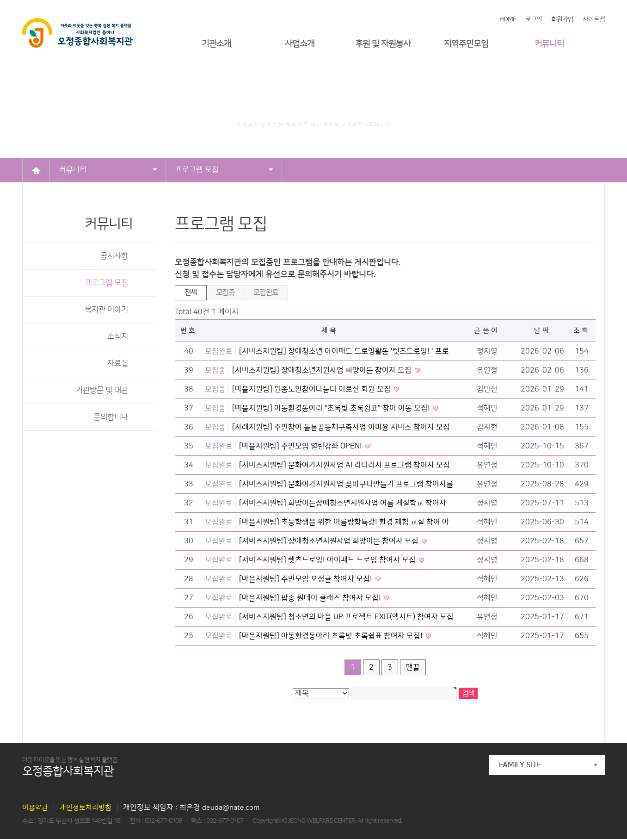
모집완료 (265, 292)
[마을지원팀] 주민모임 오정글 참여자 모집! (306, 579)
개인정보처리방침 (85, 807)
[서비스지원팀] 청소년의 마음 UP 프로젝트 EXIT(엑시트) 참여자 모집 (346, 617)
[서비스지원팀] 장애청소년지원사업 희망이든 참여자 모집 (322, 370)
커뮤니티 (549, 44)
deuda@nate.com (231, 807)
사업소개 (299, 44)
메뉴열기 (598, 43)
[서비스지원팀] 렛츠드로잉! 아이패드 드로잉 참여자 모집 (328, 560)
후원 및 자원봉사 (383, 44)
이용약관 (35, 807)
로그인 (533, 19)
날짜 (542, 331)
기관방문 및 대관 (102, 390)
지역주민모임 (466, 44)
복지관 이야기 (106, 309)
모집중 (225, 292)
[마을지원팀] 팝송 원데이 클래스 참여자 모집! (311, 598)
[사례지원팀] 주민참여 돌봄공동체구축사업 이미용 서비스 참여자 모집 (341, 427)
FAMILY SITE (548, 765)
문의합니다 (110, 417)
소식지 (117, 336)
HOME (507, 19)
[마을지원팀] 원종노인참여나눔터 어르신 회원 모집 (312, 389)
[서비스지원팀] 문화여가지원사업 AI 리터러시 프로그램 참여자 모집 (344, 465)
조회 (581, 331)
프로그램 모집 (224, 169)
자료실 (117, 363)
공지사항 (114, 256)
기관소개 (216, 44)
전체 (190, 292)
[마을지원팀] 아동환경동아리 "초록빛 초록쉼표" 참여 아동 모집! (332, 408)
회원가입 (562, 19)
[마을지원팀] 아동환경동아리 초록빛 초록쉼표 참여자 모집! (331, 636)
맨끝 (413, 667)
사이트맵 (594, 19)
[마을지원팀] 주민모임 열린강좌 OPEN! (301, 446)
